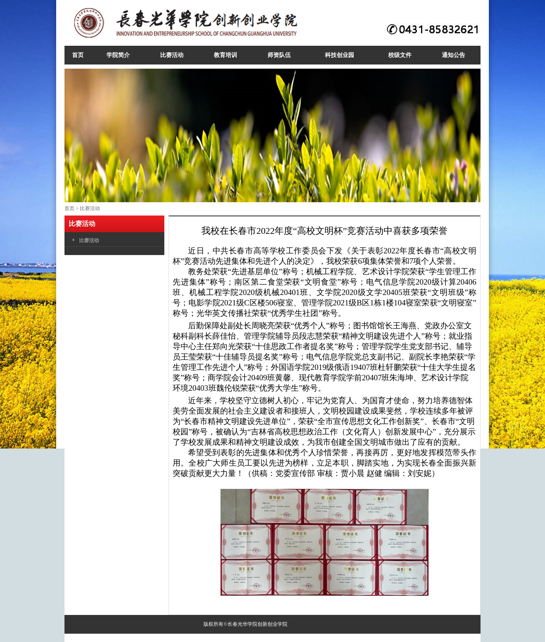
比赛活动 (90, 208)
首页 (69, 208)
